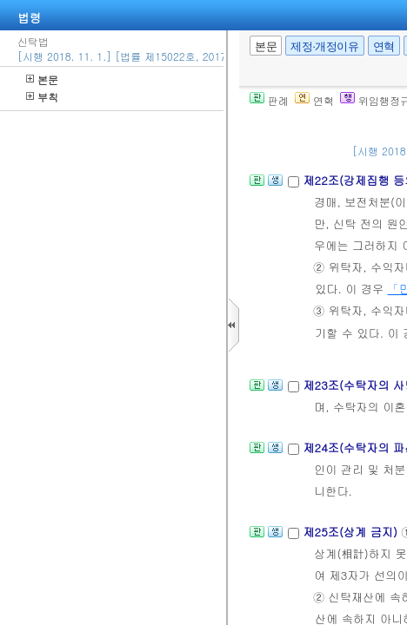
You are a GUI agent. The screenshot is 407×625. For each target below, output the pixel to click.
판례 (269, 100)
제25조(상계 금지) (352, 531)
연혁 (384, 46)
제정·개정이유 (324, 46)
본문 (42, 79)
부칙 (42, 96)
